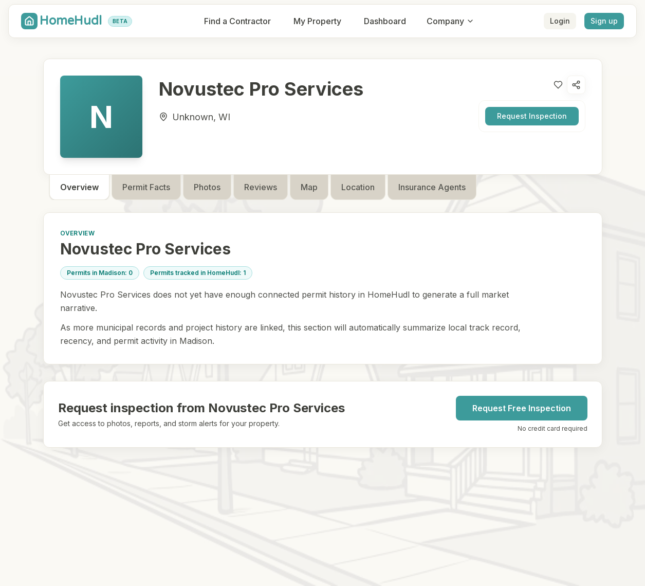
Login (560, 20)
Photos (207, 187)
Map (309, 187)
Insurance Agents (432, 187)
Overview (79, 187)
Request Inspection (532, 116)
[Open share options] (576, 85)
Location (358, 187)
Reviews (260, 187)
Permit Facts (146, 187)
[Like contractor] (558, 84)
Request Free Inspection (521, 408)
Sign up (604, 20)
